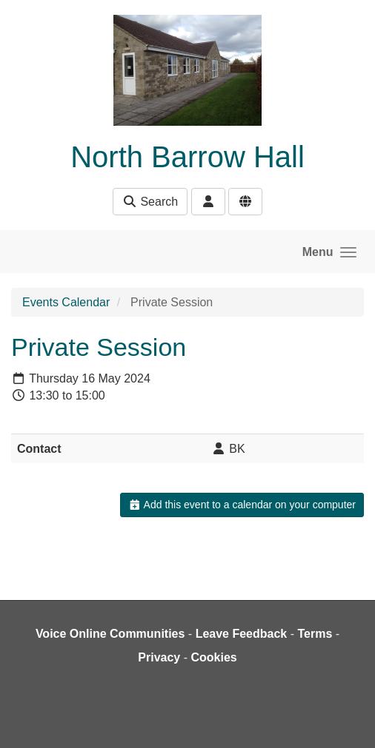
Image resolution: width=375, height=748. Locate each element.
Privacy (159, 657)
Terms (314, 633)
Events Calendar (66, 302)
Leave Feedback (242, 633)
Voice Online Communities (110, 633)
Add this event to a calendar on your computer (242, 505)
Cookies (213, 657)
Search (150, 201)
